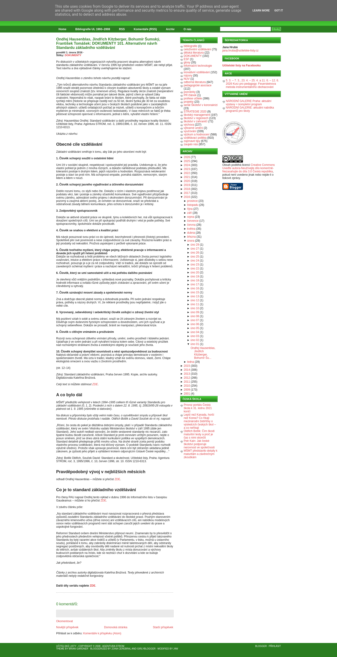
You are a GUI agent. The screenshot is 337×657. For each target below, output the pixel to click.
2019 (187, 185)
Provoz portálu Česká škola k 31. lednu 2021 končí (198, 408)
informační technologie (198, 65)
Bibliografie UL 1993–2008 (92, 29)
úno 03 (194, 336)
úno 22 (194, 268)
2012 (187, 377)
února (190, 240)
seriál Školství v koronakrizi (201, 105)
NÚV (187, 78)
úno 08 (194, 316)
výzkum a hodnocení (196, 134)
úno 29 (194, 244)
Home (62, 29)
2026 (187, 157)
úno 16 (194, 288)
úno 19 (194, 276)
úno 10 (194, 308)
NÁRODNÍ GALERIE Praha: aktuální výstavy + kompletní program (248, 102)
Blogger (261, 646)
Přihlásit (275, 646)
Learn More (261, 10)
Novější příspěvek (67, 627)
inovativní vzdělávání (197, 72)
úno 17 (194, 284)
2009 (187, 389)
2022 (187, 173)
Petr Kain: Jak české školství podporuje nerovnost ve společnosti (199, 444)
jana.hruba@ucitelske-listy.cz (240, 50)
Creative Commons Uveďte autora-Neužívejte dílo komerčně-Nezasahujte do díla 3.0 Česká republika (248, 168)
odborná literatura (195, 82)
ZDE (95, 384)
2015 (187, 365)
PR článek (190, 95)
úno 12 (194, 300)
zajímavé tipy (192, 141)
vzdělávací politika (195, 137)
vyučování (190, 131)
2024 (187, 165)
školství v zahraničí (195, 121)
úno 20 (194, 272)
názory (188, 75)
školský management (197, 114)
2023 (187, 169)
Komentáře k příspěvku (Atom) (102, 633)
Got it (278, 10)
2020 (187, 181)
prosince (192, 201)
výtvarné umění (193, 128)
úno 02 (194, 340)
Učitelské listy (66, 646)
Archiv (170, 29)
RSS (122, 29)
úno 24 (194, 260)
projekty (189, 101)
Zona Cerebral (121, 648)
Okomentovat (64, 621)
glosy (187, 62)
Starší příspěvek (163, 627)
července (193, 220)
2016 (187, 197)
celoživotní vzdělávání (197, 49)
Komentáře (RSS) (145, 29)
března (191, 236)
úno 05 (194, 328)
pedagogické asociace (198, 85)
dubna (191, 232)
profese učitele (193, 98)
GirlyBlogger (146, 648)
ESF (186, 59)
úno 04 (194, 332)
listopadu (192, 205)
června (191, 224)
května (191, 228)
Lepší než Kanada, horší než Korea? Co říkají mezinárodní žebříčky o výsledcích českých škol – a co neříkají (200, 421)
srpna (190, 216)
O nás (187, 29)
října (190, 209)
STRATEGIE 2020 (195, 111)
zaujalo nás (191, 144)
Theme (60, 648)
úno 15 (194, 292)
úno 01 (194, 344)
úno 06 (194, 324)
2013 (187, 373)
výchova (189, 124)
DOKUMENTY (73, 55)
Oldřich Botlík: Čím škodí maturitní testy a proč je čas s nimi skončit (199, 434)
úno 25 (194, 256)
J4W (175, 648)
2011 (187, 381)
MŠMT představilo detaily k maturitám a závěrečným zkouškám (200, 454)
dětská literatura (194, 52)
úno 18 (194, 280)
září (189, 212)
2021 (187, 177)
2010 (187, 385)
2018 (187, 189)
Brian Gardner (78, 648)
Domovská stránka (115, 627)
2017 (187, 193)
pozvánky (190, 92)
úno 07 (194, 320)
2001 (187, 393)
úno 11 (194, 304)
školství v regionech (196, 118)
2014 (187, 369)
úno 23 (194, 264)
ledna (190, 361)
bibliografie (190, 46)
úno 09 (194, 312)
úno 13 (194, 296)
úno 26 (194, 252)
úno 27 (194, 248)
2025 (187, 161)
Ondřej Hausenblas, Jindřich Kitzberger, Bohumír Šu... (202, 352)
